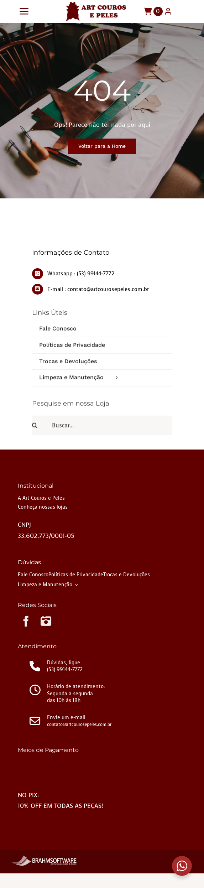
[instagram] (46, 621)
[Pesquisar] (42, 428)
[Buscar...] (102, 428)
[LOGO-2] (96, 5)
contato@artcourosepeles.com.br (79, 724)
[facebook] (26, 621)
